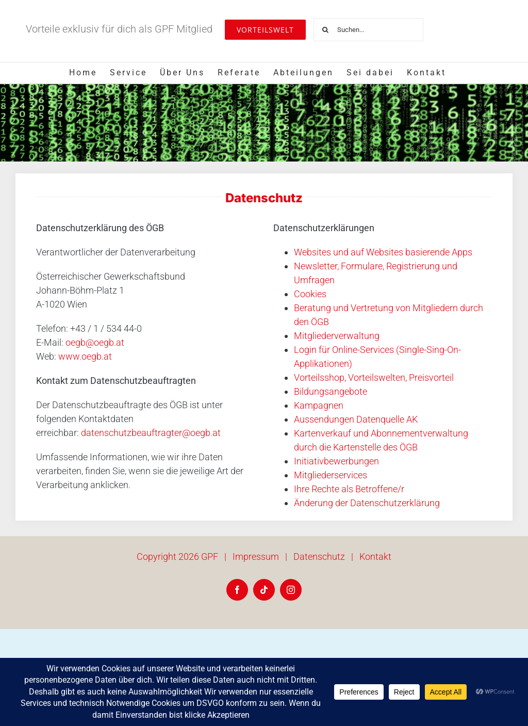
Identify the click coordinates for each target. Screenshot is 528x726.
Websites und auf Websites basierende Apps (383, 252)
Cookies (310, 293)
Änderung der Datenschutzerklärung (367, 502)
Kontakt (375, 556)
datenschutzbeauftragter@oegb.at (151, 432)
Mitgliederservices (330, 475)
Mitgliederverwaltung (337, 335)
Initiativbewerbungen (336, 461)
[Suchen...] (368, 29)
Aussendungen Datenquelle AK (356, 419)
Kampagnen (318, 405)
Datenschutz (319, 556)
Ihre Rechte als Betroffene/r (349, 488)
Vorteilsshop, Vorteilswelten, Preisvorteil (374, 377)
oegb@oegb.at (94, 342)
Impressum (256, 556)
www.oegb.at (85, 356)
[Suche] (325, 29)
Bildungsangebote (330, 391)
